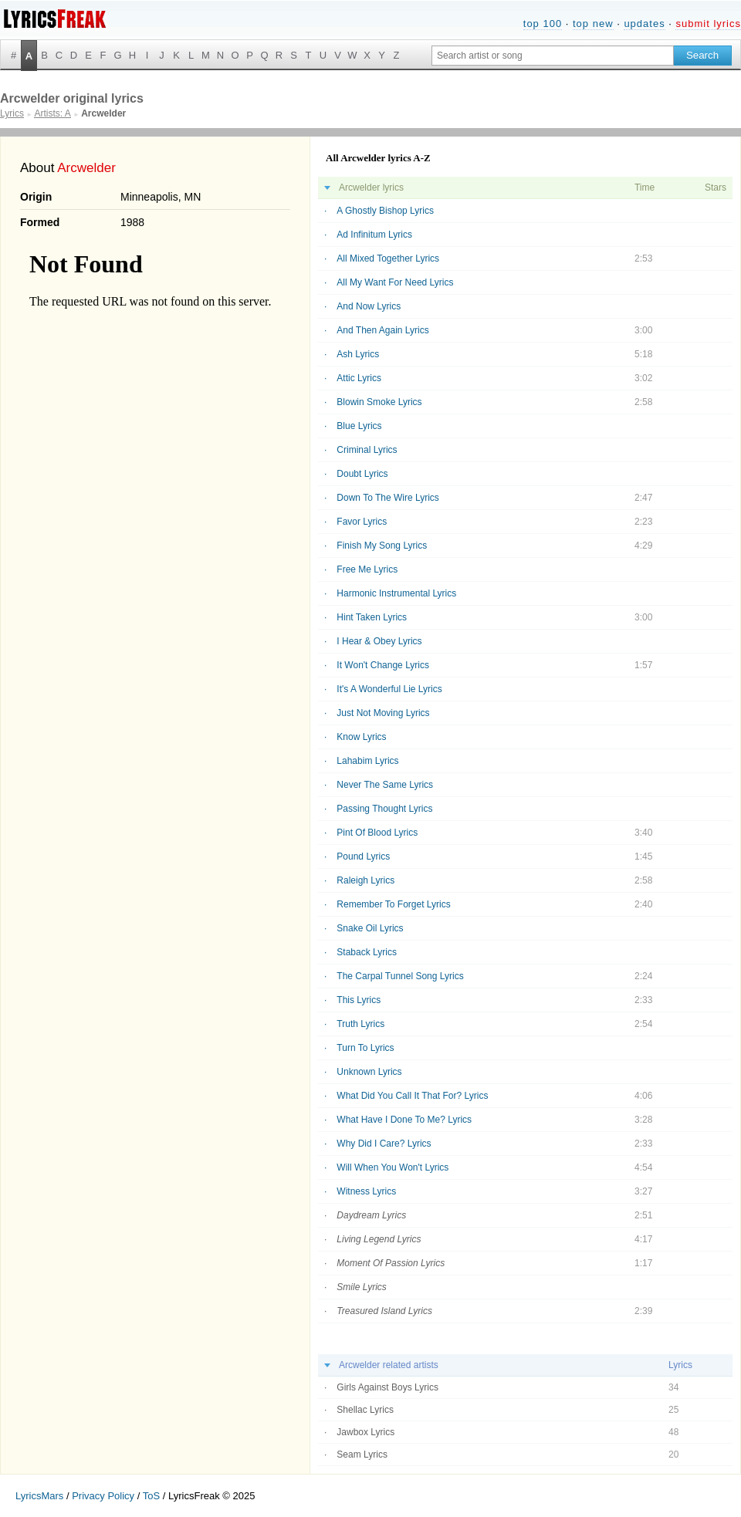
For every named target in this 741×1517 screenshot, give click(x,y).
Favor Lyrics (362, 521)
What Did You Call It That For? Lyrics (412, 1095)
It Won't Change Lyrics (383, 665)
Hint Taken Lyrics (372, 617)
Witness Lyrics (366, 1191)
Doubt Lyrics (362, 473)
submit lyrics (708, 23)
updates (644, 23)
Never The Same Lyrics (385, 784)
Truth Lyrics (360, 1024)
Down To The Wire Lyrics (388, 497)
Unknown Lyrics (369, 1071)
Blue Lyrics (359, 426)
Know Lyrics (361, 736)
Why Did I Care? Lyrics (384, 1143)
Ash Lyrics (358, 354)
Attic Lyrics (359, 378)
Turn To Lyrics (365, 1047)
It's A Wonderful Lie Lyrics (389, 689)
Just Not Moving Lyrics (383, 713)
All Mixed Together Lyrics (388, 258)
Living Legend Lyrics (379, 1239)
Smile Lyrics (361, 1287)
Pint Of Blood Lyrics (377, 832)
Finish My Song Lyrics (382, 545)
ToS (151, 1496)
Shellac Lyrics (365, 1409)
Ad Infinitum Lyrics (374, 234)
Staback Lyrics (367, 952)
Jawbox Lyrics (365, 1432)
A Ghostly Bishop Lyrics (385, 210)
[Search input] (552, 56)
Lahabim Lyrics (367, 760)
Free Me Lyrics (367, 569)
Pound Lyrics (363, 856)
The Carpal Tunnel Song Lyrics (400, 976)
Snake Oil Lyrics (370, 928)
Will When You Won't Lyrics (392, 1167)
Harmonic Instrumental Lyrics (396, 593)
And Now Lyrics (369, 306)
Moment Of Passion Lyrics (391, 1263)
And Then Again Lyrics (382, 330)
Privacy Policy (103, 1496)
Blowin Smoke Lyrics (379, 402)
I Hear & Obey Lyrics (379, 641)
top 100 (542, 23)
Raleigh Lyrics (365, 880)
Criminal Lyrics (367, 449)
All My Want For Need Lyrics (395, 282)
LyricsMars (39, 1496)
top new (593, 23)
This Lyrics (359, 1000)
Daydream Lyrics (371, 1215)
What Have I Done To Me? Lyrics (404, 1119)
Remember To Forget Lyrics (393, 904)
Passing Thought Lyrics (384, 808)
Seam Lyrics (362, 1454)
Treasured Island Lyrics (384, 1311)
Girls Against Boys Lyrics (387, 1387)
